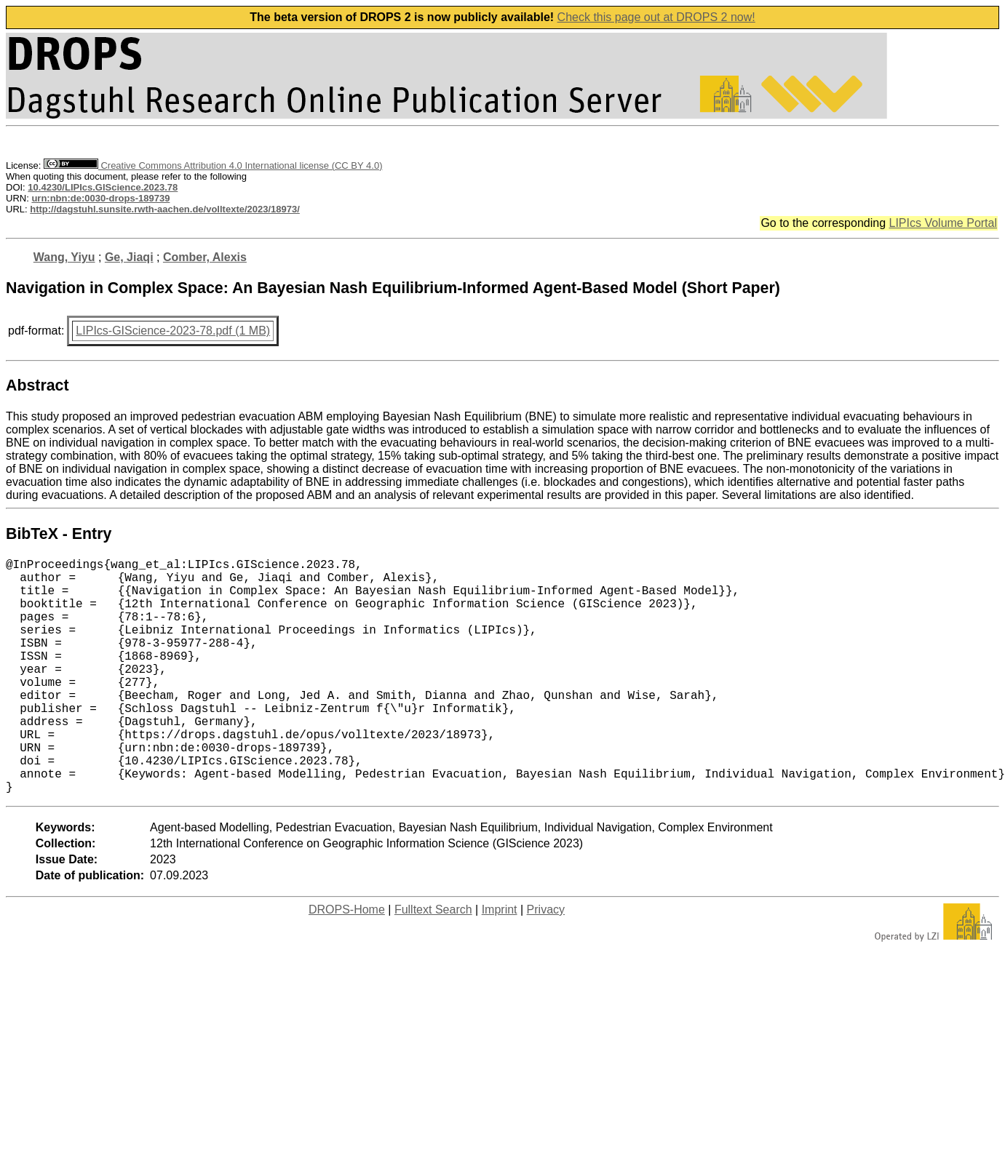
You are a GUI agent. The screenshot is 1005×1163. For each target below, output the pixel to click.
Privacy (546, 962)
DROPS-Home (347, 962)
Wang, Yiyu (64, 257)
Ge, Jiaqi (129, 257)
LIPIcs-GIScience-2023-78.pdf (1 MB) (173, 330)
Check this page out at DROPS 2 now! (656, 17)
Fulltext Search (433, 962)
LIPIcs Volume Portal (943, 223)
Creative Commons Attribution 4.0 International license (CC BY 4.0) (213, 165)
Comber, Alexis (205, 257)
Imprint (499, 962)
